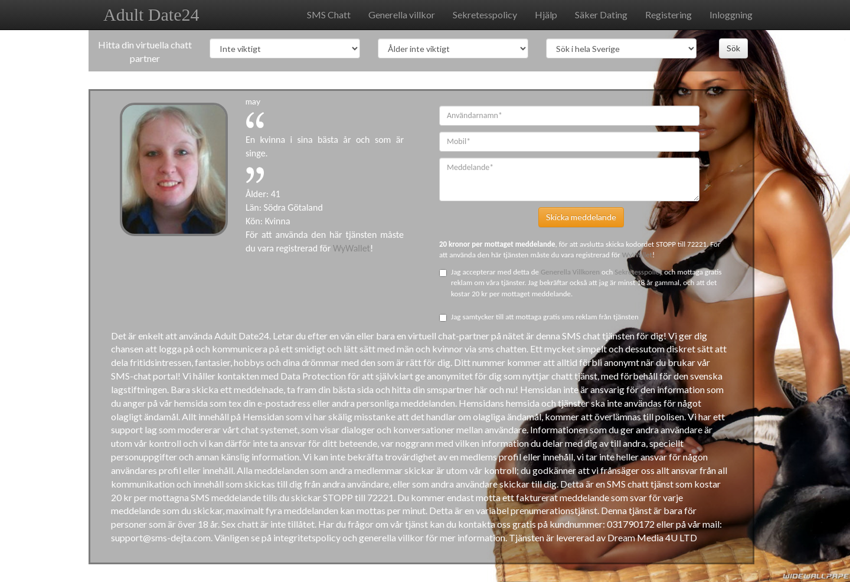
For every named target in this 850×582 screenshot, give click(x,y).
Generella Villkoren (571, 271)
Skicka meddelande (581, 217)
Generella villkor (401, 14)
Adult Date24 (151, 14)
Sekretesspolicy (485, 14)
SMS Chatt (329, 14)
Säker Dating (601, 14)
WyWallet (351, 248)
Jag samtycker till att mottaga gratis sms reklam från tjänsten (539, 317)
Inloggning (731, 14)
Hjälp (546, 14)
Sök (733, 48)
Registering (668, 14)
